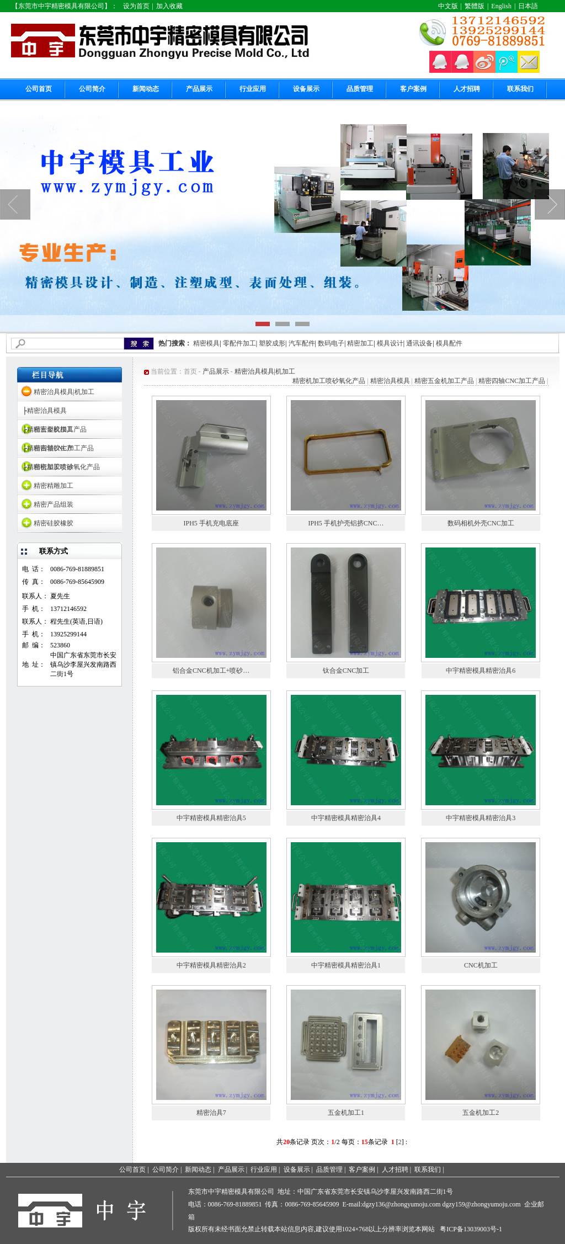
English (501, 6)
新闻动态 (145, 89)
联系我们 (520, 89)
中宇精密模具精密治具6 (480, 670)
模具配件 (449, 343)
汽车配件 (302, 343)
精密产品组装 (53, 504)
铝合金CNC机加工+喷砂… (211, 670)
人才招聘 (467, 89)
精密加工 (360, 343)
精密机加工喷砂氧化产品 (328, 381)
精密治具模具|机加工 (64, 392)
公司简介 (92, 89)
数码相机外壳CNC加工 (480, 523)
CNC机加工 (481, 965)
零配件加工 (239, 343)
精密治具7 (211, 1113)
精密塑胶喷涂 (53, 467)
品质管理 (360, 89)
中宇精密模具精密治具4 (346, 818)
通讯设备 (419, 343)
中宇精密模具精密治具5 (211, 818)
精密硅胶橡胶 (53, 523)
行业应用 (252, 89)
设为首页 (136, 6)
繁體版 (474, 6)
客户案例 (413, 89)
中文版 (448, 6)
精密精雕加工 (53, 486)
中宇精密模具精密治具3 (480, 818)
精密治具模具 (47, 410)
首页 (190, 371)
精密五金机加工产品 (444, 381)
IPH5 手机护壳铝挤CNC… (345, 523)
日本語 (528, 6)
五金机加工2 (480, 1113)
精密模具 (206, 343)
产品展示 (199, 89)
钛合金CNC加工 (346, 670)
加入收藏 (169, 6)
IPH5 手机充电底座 (210, 523)
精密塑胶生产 (53, 448)
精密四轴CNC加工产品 (511, 381)
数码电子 (331, 343)
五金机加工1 (346, 1113)
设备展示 (306, 89)
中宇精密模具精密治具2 (211, 965)
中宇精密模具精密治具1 (346, 965)
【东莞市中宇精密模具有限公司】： (65, 6)
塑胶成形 (272, 343)
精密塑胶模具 (53, 429)
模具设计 (390, 343)
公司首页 (38, 89)
